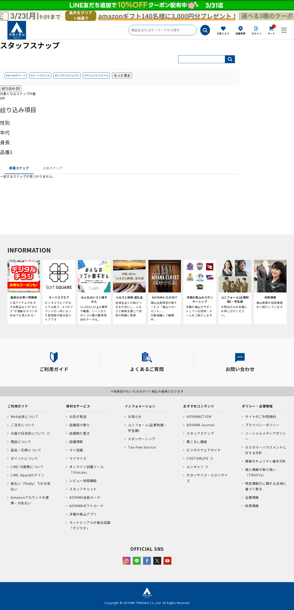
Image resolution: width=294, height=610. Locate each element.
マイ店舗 (76, 450)
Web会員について (25, 416)
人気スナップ (52, 168)
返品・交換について (26, 450)
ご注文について (23, 425)
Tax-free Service (142, 447)
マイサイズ (78, 458)
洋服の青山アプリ (83, 514)
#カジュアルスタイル (96, 75)
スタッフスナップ (200, 433)
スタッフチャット (83, 489)
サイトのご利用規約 (260, 416)
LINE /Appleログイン (27, 475)
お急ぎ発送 (78, 416)
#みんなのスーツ (15, 75)
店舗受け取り (79, 425)
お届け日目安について (28, 433)
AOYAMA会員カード (84, 497)
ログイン (257, 33)
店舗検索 (241, 33)
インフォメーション (140, 406)
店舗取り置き (79, 433)
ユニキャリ (195, 466)
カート (271, 30)
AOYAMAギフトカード (86, 505)
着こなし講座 (197, 441)
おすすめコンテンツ (198, 406)
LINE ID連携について (27, 466)
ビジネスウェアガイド (204, 450)
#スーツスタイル (40, 75)
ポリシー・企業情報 (257, 406)
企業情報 (252, 497)
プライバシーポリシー (262, 425)
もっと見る (122, 75)
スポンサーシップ (141, 438)
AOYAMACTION (199, 416)
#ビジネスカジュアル (67, 75)
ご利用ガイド (17, 406)
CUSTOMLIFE (198, 458)
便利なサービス (78, 406)
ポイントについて (24, 458)
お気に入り (223, 33)
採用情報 (252, 505)
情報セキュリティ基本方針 (265, 461)
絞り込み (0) (11, 88)
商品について (21, 441)
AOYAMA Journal (200, 425)
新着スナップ (19, 168)
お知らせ (135, 416)
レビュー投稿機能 (83, 480)
